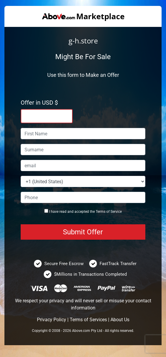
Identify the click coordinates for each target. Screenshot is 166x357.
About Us (119, 319)
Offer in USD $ (39, 102)
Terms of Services (88, 319)
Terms (100, 212)
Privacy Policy (51, 319)
